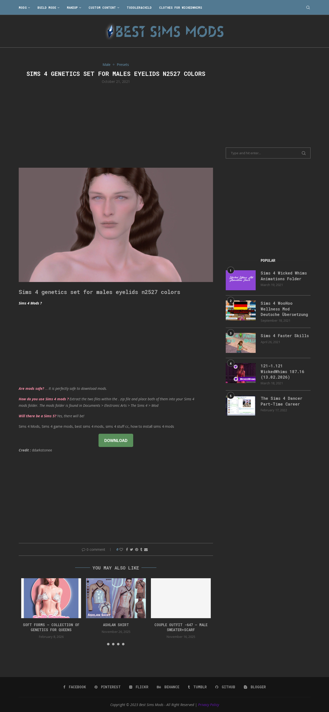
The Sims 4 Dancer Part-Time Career (281, 401)
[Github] (225, 687)
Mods (23, 7)
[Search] (308, 7)
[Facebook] (74, 687)
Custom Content (102, 7)
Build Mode (46, 7)
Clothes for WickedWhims (180, 7)
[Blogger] (255, 687)
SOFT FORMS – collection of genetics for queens (51, 627)
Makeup (72, 7)
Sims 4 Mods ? (30, 303)
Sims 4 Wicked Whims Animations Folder (284, 275)
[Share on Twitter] (131, 549)
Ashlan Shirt (116, 624)
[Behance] (168, 687)
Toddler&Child (139, 7)
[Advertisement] (116, 125)
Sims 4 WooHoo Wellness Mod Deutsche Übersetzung (284, 308)
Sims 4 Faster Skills (285, 335)
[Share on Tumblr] (141, 549)
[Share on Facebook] (127, 549)
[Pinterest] (108, 687)
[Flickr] (138, 687)
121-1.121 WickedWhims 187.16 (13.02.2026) (282, 371)
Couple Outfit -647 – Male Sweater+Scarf (181, 627)
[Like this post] (121, 549)
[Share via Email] (146, 549)
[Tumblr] (197, 687)
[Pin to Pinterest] (136, 549)
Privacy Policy (208, 704)
